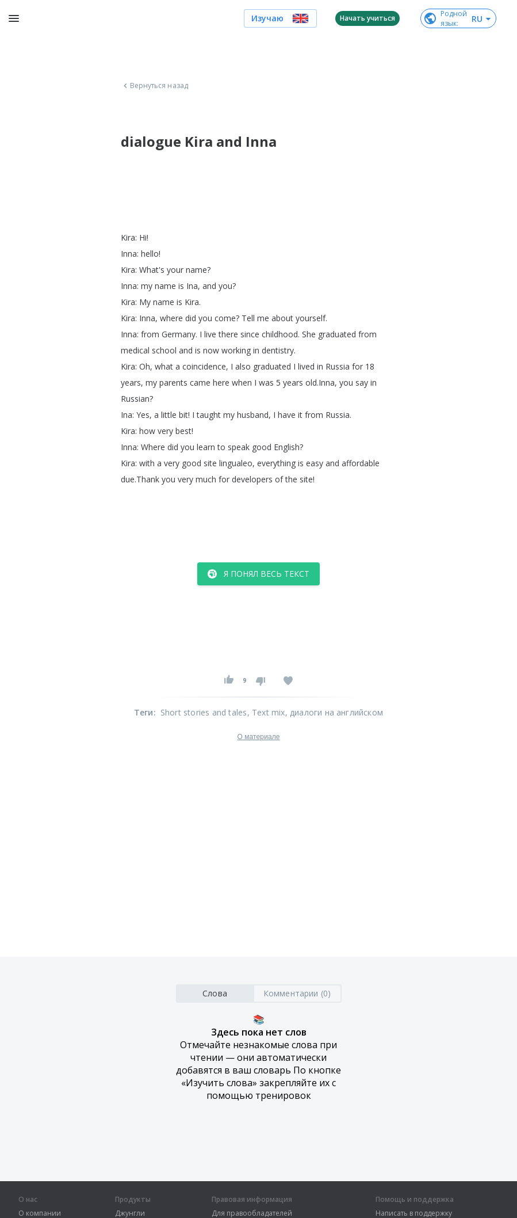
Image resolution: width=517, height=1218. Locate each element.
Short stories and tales (203, 712)
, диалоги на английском (334, 712)
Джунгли (130, 1213)
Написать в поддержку (414, 1213)
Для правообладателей (252, 1213)
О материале (258, 737)
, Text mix (266, 712)
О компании (39, 1213)
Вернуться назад (155, 85)
